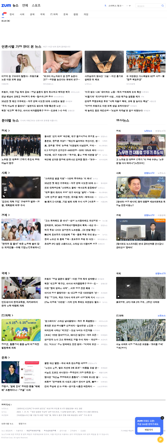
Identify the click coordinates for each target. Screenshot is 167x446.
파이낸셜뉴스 (48, 84)
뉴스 (15, 5)
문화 (65, 14)
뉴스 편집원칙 (6, 430)
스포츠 (36, 5)
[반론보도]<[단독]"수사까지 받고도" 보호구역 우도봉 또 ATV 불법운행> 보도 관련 (49, 408)
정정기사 (5, 404)
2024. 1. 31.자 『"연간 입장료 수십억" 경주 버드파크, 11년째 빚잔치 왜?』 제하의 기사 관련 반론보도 (57, 411)
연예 (25, 5)
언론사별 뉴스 (7, 423)
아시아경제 (130, 84)
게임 (86, 14)
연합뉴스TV (160, 130)
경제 (32, 14)
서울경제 (4, 84)
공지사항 (63, 430)
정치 (12, 14)
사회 (22, 14)
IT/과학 (54, 14)
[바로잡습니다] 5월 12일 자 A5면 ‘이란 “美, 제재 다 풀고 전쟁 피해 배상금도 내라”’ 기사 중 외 (54, 415)
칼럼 (75, 14)
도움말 (83, 430)
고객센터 (73, 430)
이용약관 (19, 430)
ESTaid (5, 437)
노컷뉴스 (88, 84)
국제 (42, 14)
